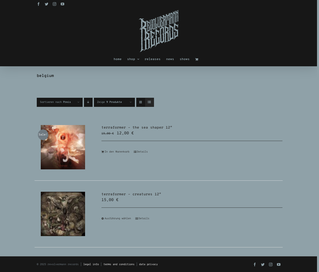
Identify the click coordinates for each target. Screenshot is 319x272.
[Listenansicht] (149, 102)
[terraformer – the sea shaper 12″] (63, 147)
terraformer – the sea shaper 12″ (136, 127)
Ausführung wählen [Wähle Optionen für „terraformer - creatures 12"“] (118, 218)
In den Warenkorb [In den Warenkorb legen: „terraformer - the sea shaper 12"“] (117, 152)
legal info (91, 264)
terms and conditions (118, 264)
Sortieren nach (55, 102)
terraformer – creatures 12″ (131, 194)
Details (142, 152)
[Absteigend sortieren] (88, 102)
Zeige (109, 102)
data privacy (148, 264)
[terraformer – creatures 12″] (63, 214)
